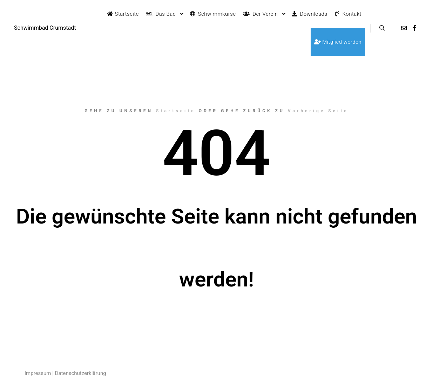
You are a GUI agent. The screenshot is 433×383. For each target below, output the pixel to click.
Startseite (176, 110)
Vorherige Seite (318, 110)
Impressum (38, 373)
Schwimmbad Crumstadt (45, 27)
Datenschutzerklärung (80, 373)
